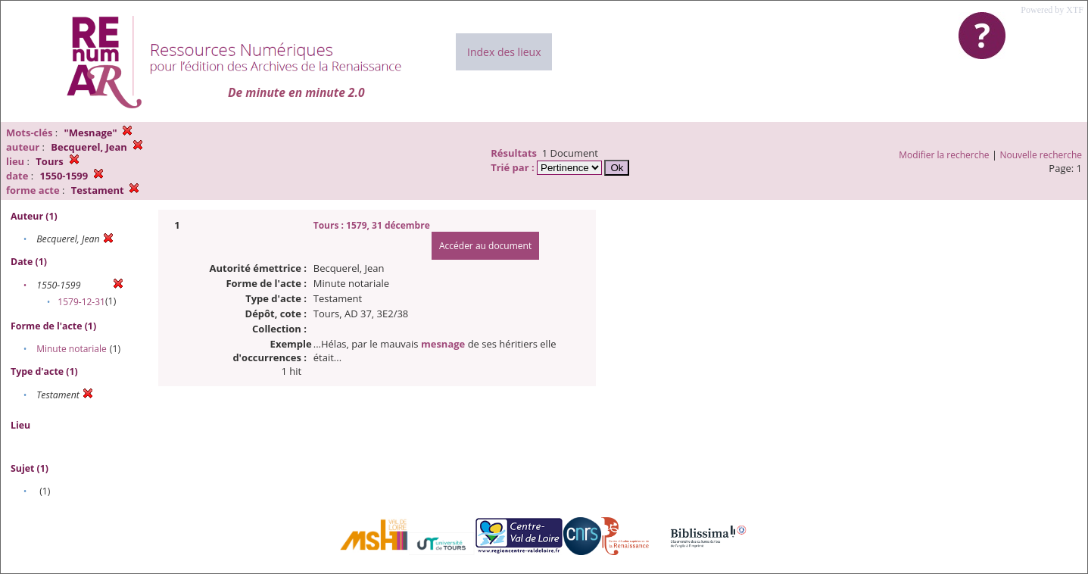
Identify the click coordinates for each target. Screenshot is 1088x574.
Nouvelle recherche (1041, 154)
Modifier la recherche (944, 154)
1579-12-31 (81, 301)
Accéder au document (485, 245)
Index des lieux (504, 52)
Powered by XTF (1052, 10)
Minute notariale (71, 348)
